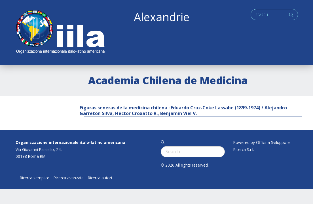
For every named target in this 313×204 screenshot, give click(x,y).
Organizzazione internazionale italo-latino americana (70, 142)
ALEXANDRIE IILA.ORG (60, 32)
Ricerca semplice (34, 178)
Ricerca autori (100, 178)
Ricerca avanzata (69, 178)
